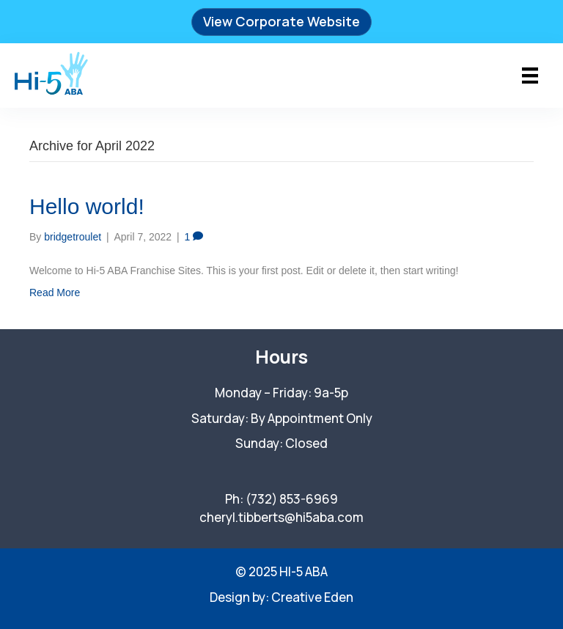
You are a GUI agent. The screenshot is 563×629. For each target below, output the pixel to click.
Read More (54, 292)
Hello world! (86, 206)
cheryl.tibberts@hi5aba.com (281, 517)
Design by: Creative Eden (281, 597)
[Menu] (530, 75)
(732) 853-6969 (292, 498)
